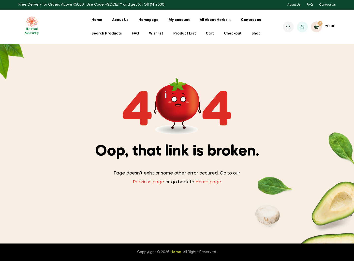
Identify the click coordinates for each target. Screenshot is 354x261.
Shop (256, 33)
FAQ (310, 4)
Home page (208, 182)
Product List (184, 33)
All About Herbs (213, 20)
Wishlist (156, 33)
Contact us (251, 20)
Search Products (106, 33)
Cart (210, 33)
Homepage (148, 20)
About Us (293, 4)
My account (179, 20)
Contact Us (327, 4)
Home (96, 20)
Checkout (233, 33)
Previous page (148, 182)
